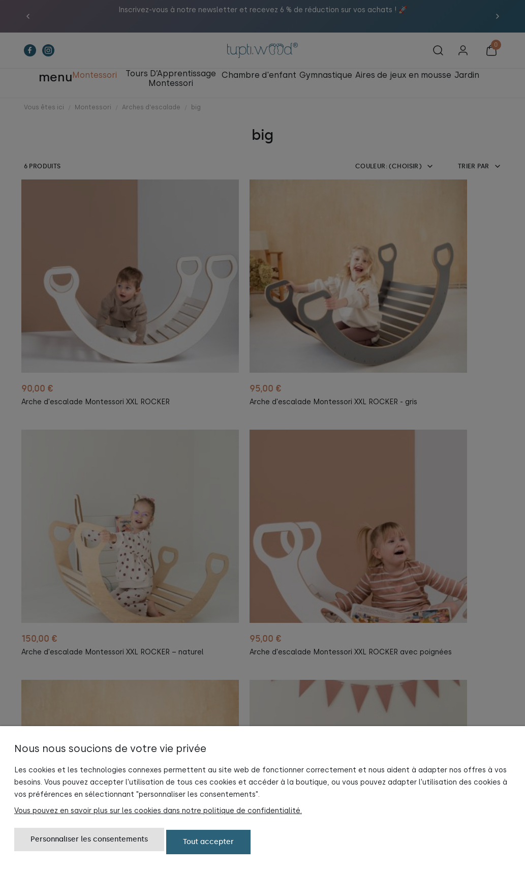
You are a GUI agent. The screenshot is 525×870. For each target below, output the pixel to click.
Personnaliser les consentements (89, 843)
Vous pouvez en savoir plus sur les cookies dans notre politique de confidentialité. (158, 813)
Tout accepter (208, 843)
